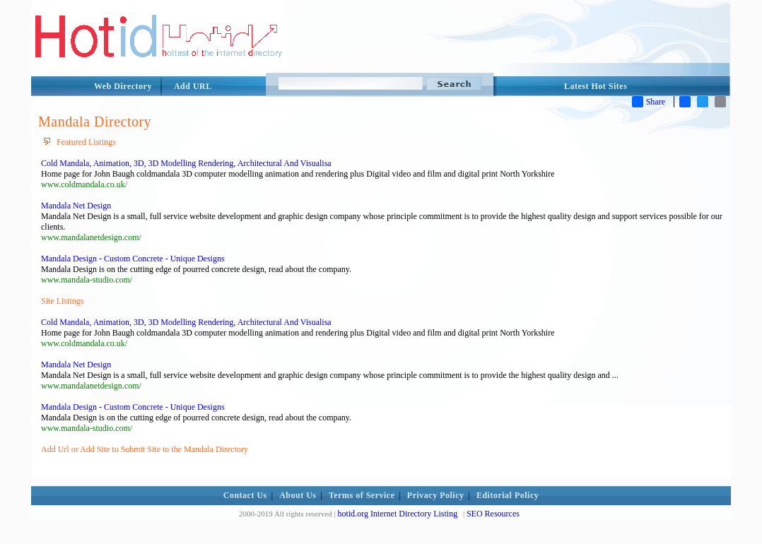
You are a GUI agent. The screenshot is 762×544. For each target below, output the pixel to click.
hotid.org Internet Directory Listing (397, 514)
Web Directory (123, 86)
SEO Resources (493, 514)
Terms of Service (362, 495)
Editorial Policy (507, 495)
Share (648, 101)
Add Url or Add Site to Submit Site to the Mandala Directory (144, 449)
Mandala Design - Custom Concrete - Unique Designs (133, 259)
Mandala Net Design (76, 206)
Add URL (193, 86)
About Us (297, 495)
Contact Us (245, 495)
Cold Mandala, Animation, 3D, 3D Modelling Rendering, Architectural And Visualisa (186, 163)
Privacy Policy (435, 495)
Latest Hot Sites (595, 86)
